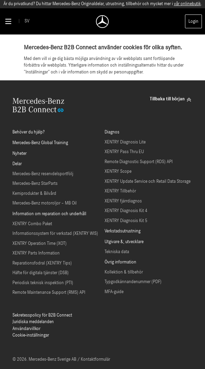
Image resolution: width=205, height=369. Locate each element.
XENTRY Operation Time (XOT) (39, 243)
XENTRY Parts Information (36, 253)
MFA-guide (114, 292)
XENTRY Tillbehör (120, 191)
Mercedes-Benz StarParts (35, 183)
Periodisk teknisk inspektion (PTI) (42, 283)
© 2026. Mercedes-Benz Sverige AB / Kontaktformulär (61, 359)
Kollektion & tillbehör (124, 272)
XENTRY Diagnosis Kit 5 (126, 221)
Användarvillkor (26, 329)
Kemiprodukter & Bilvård (34, 193)
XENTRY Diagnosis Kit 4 (126, 211)
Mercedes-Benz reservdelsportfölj (42, 174)
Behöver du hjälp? (28, 132)
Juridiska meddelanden (33, 322)
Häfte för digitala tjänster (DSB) (40, 273)
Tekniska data (117, 252)
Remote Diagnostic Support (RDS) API (139, 162)
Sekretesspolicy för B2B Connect (42, 315)
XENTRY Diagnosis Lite (125, 142)
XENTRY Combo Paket (32, 224)
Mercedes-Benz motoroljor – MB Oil (44, 203)
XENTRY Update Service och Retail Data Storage (148, 181)
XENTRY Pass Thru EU (124, 152)
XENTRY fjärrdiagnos (123, 201)
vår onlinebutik (187, 4)
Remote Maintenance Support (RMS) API (48, 292)
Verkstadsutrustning (122, 231)
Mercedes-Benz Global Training (40, 143)
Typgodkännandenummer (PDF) (133, 282)
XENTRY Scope (118, 171)
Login (193, 21)
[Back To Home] (102, 21)
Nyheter (19, 153)
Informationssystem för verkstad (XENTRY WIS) (55, 233)
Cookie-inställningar (30, 335)
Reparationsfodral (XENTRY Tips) (42, 263)
